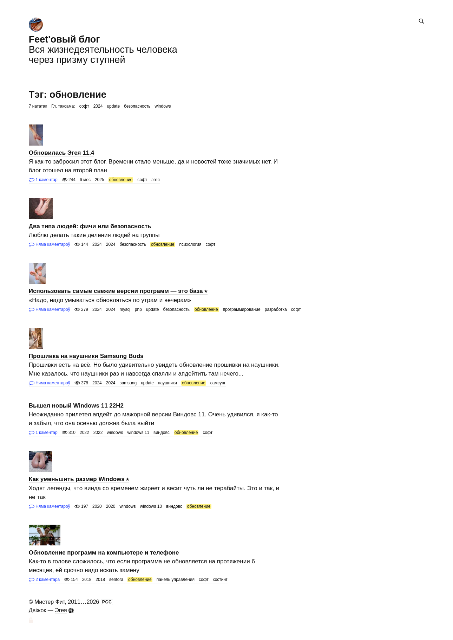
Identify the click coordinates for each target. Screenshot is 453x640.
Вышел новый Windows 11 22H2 (76, 405)
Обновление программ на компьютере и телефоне (104, 552)
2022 (98, 432)
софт (84, 106)
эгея (155, 179)
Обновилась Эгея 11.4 (61, 152)
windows (163, 106)
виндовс (161, 432)
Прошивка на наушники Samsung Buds (86, 356)
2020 (111, 506)
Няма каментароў (49, 244)
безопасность (137, 106)
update (113, 106)
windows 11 (138, 432)
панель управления (176, 579)
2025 (99, 179)
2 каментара (44, 579)
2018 (100, 579)
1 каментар (43, 180)
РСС (107, 602)
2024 (98, 106)
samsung (128, 382)
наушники (167, 382)
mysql (124, 309)
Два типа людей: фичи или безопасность (90, 226)
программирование (242, 309)
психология (190, 244)
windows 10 (151, 506)
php (138, 309)
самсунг (218, 382)
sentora (116, 579)
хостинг (220, 579)
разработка (276, 309)
